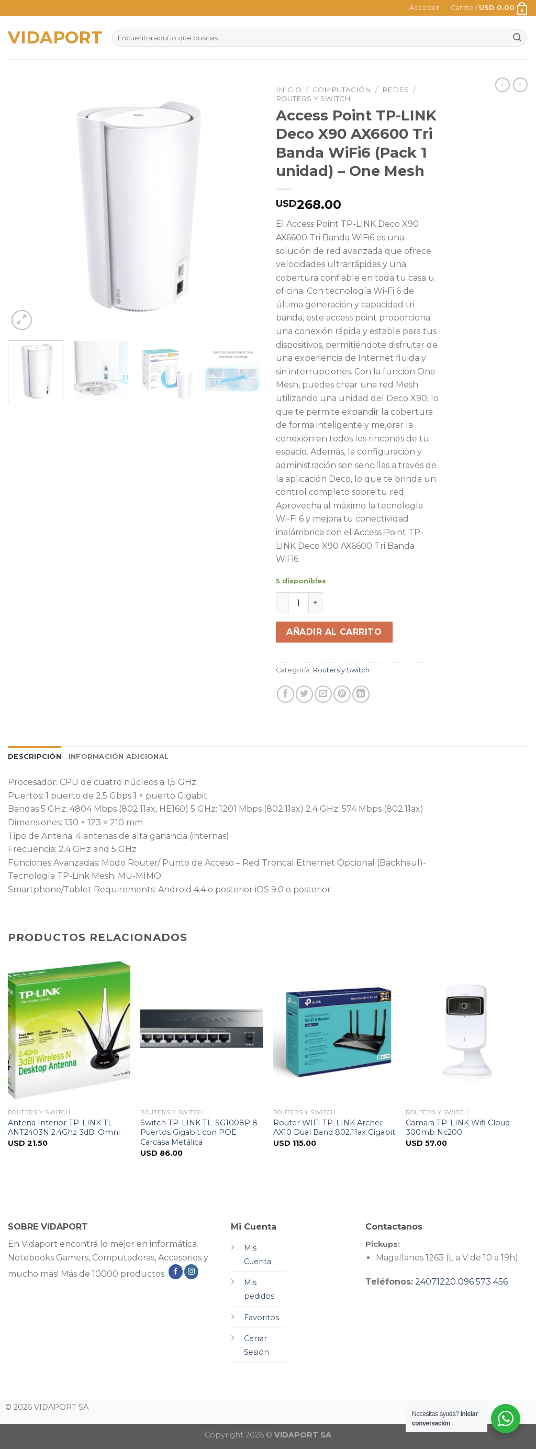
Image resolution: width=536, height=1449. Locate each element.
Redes (395, 89)
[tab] (34, 756)
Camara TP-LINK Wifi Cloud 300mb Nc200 (458, 1127)
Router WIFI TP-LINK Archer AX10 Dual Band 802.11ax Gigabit (334, 1127)
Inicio (289, 89)
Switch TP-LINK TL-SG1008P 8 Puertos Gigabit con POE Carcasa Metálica (199, 1132)
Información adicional (119, 756)
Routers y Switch (313, 98)
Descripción (34, 756)
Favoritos (261, 1317)
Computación (341, 89)
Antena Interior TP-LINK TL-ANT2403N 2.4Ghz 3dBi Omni (64, 1127)
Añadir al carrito (334, 632)
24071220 (435, 1282)
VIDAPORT (52, 37)
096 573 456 (483, 1282)
